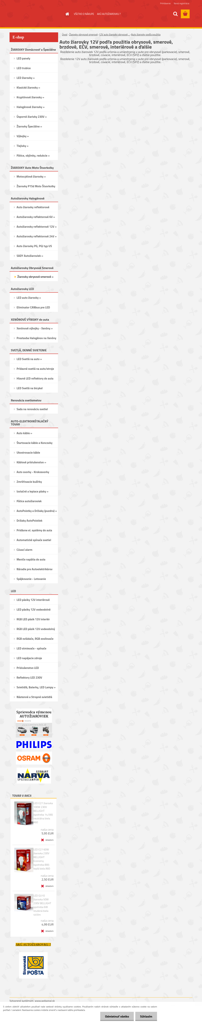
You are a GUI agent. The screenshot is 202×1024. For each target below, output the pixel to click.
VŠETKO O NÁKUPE (84, 14)
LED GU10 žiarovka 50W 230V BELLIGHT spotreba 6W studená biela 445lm (42, 905)
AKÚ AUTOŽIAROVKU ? (109, 14)
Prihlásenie (165, 3)
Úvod (64, 34)
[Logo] (36, 14)
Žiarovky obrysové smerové (83, 34)
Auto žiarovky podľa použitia (145, 34)
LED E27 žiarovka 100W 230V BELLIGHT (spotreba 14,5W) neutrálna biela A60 (43, 812)
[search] (175, 14)
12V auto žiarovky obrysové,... (114, 34)
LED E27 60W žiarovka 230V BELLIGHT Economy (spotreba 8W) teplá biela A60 (41, 859)
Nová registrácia (181, 3)
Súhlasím (146, 1016)
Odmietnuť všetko (117, 1016)
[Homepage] (67, 14)
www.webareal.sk (45, 1001)
